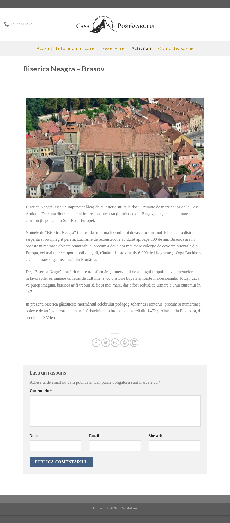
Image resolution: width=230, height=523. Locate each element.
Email (94, 436)
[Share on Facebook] (96, 342)
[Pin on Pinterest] (124, 342)
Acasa (43, 48)
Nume (34, 436)
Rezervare (113, 48)
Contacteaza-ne (175, 48)
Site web (155, 436)
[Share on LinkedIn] (134, 342)
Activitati (141, 48)
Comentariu (41, 391)
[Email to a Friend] (115, 342)
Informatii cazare (75, 48)
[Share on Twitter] (105, 342)
